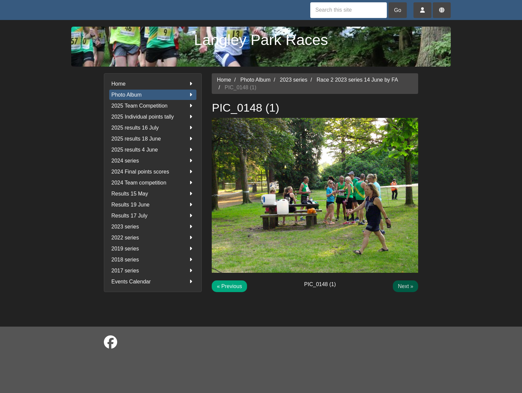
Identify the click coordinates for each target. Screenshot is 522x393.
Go (397, 10)
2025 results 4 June (153, 150)
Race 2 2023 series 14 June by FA (357, 80)
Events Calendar (153, 281)
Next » (405, 286)
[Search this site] (348, 10)
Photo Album (153, 95)
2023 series (153, 226)
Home (153, 84)
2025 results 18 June (153, 139)
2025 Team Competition (153, 106)
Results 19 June (153, 204)
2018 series (153, 259)
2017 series (153, 270)
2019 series (153, 248)
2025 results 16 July (153, 128)
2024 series (153, 161)
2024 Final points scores (153, 172)
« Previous (229, 286)
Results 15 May (153, 193)
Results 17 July (153, 215)
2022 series (153, 237)
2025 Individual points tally (153, 117)
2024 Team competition (153, 183)
